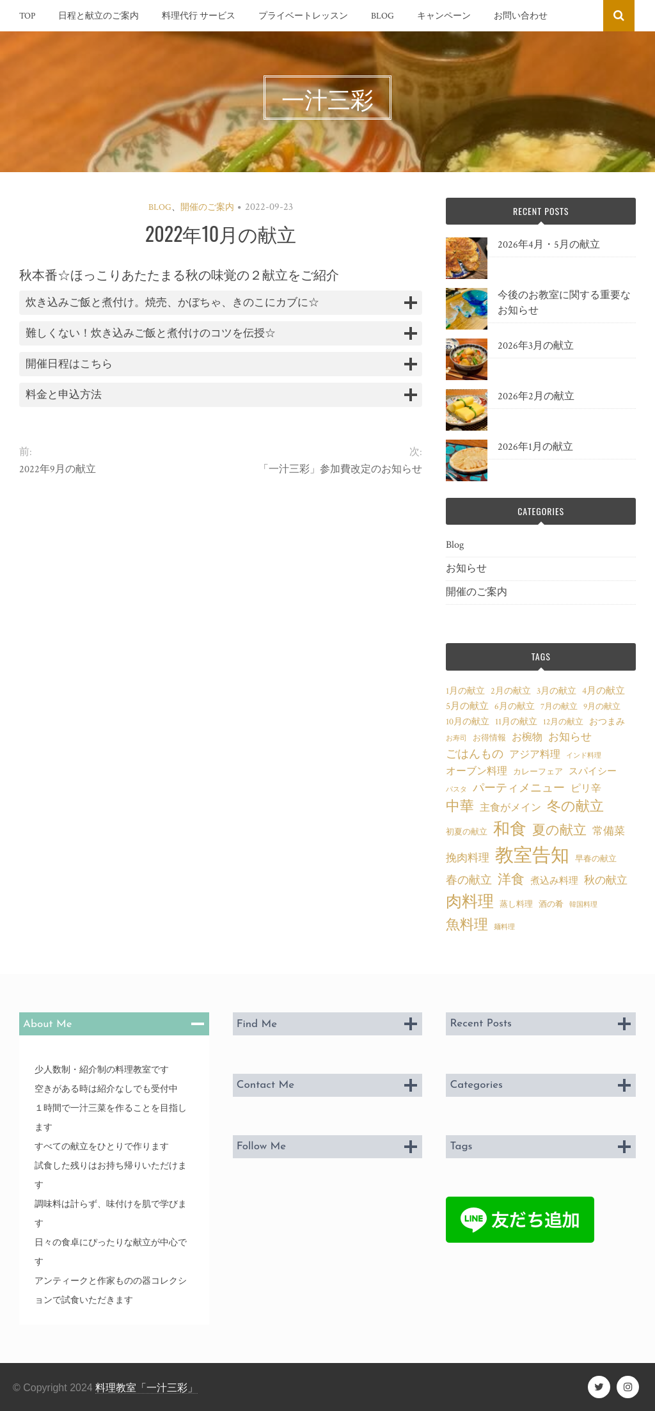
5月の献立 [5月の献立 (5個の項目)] (467, 705)
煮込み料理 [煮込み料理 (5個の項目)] (554, 880)
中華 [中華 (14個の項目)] (460, 806)
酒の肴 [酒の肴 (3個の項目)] (551, 904)
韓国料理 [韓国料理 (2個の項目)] (583, 904)
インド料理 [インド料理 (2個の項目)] (583, 755)
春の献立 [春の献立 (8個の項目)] (469, 880)
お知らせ (466, 568)
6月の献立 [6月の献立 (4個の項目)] (514, 706)
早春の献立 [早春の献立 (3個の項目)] (596, 859)
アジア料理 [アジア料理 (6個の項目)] (534, 754)
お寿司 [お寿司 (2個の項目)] (456, 738)
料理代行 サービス (198, 16)
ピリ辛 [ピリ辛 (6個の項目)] (586, 788)
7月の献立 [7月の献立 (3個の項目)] (559, 706)
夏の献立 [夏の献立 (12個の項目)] (559, 830)
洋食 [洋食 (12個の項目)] (511, 880)
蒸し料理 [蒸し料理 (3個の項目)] (516, 904)
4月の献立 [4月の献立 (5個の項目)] (603, 690)
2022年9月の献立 (57, 469)
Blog (382, 16)
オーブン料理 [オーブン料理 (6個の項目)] (476, 771)
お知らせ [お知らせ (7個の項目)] (570, 737)
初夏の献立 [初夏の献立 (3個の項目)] (466, 832)
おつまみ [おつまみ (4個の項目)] (607, 722)
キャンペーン (444, 16)
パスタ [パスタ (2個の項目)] (456, 789)
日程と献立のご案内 (98, 16)
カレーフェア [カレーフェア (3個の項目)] (538, 772)
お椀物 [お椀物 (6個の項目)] (527, 737)
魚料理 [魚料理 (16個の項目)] (467, 925)
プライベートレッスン (303, 16)
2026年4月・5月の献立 (549, 244)
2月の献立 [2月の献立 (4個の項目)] (511, 691)
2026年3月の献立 (536, 346)
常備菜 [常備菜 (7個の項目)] (608, 831)
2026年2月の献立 (536, 396)
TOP (27, 16)
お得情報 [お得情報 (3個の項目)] (489, 738)
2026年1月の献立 (535, 447)
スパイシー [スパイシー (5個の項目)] (593, 771)
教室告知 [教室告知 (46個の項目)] (532, 855)
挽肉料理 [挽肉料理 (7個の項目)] (467, 858)
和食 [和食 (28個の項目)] (509, 829)
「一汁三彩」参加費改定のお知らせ (340, 469)
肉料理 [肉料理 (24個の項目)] (470, 902)
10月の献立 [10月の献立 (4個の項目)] (467, 722)
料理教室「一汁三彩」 (146, 1387)
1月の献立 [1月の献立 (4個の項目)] (465, 691)
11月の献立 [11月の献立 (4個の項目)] (516, 722)
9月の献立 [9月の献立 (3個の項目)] (601, 706)
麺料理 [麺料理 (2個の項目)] (504, 927)
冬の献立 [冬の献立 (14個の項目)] (575, 806)
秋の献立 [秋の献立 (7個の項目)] (605, 880)
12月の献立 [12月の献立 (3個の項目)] (563, 722)
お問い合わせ (521, 16)
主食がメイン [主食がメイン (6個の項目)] (510, 808)
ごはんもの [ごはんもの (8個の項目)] (474, 754)
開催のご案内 (207, 207)
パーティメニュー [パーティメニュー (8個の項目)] (519, 788)
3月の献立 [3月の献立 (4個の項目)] (556, 691)
